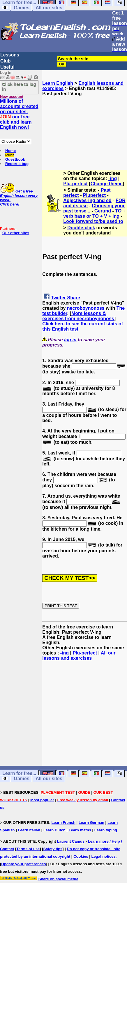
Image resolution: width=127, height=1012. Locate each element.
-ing (112, 178)
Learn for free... (19, 773)
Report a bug (17, 164)
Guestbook (15, 159)
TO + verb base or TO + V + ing (94, 213)
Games (21, 7)
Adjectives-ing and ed (87, 200)
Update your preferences (23, 864)
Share (73, 297)
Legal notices (103, 856)
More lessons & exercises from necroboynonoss (78, 316)
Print (9, 155)
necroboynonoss (86, 308)
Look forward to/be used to (93, 221)
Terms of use (28, 849)
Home (10, 150)
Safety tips (53, 849)
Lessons (9, 54)
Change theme (107, 183)
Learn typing (105, 830)
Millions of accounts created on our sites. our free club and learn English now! (19, 114)
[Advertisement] (84, 125)
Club (5, 60)
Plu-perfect (75, 183)
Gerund (102, 210)
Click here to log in (19, 86)
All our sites (49, 7)
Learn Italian (29, 830)
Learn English (57, 83)
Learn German (91, 822)
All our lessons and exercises (78, 655)
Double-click (81, 227)
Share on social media (58, 879)
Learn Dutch (54, 830)
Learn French (63, 822)
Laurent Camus (71, 841)
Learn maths (80, 830)
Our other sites (15, 233)
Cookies (80, 856)
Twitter (58, 297)
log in (70, 339)
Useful (7, 67)
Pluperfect (94, 195)
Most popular (42, 800)
